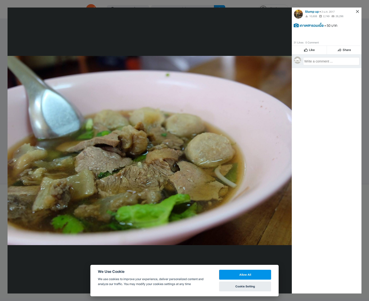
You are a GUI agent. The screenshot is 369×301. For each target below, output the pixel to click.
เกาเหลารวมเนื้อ (312, 25)
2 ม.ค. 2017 (328, 12)
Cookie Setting (245, 286)
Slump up (312, 11)
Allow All (245, 274)
